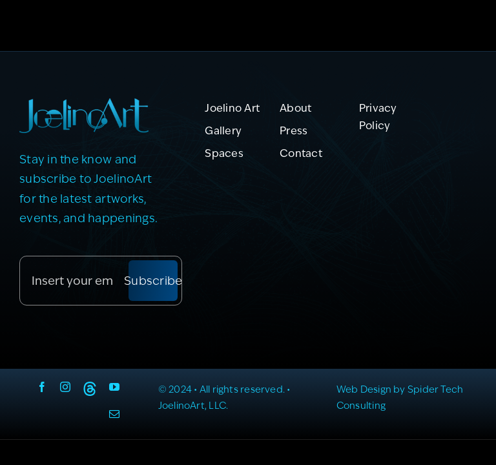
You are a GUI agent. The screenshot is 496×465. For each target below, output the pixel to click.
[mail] (114, 414)
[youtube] (114, 387)
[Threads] (89, 389)
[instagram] (65, 387)
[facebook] (42, 387)
